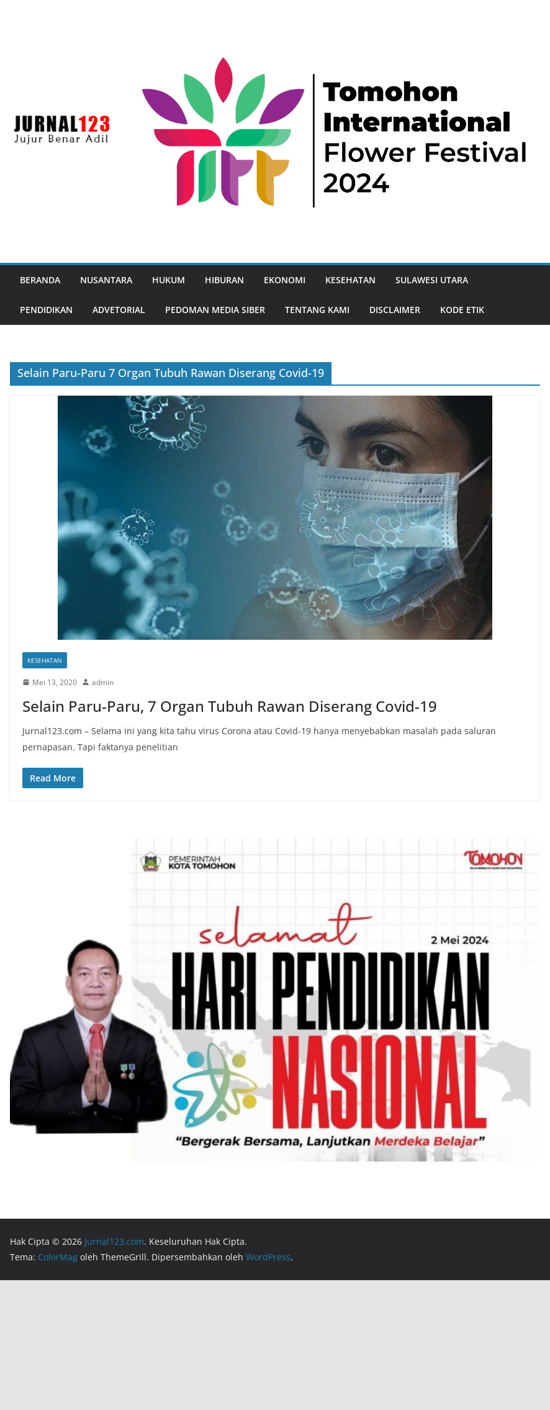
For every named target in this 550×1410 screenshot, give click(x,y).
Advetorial (118, 310)
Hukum (168, 280)
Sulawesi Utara (431, 280)
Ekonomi (284, 280)
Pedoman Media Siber (215, 310)
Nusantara (106, 280)
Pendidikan (46, 310)
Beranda (40, 280)
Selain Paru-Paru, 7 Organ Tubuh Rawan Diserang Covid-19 (229, 706)
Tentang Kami (317, 310)
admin (103, 682)
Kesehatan (350, 280)
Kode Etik (462, 310)
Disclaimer (394, 310)
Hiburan (224, 280)
